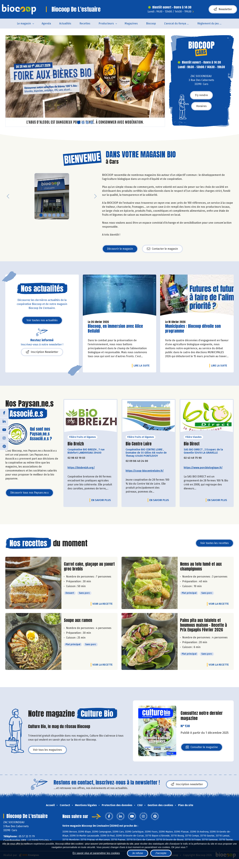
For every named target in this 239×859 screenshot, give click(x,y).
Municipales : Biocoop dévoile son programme (193, 328)
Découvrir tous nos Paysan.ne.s (29, 492)
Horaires (201, 106)
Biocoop (151, 23)
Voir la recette (102, 603)
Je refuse (137, 853)
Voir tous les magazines (47, 749)
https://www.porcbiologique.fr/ (203, 467)
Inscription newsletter (187, 784)
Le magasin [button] (24, 23)
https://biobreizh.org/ (81, 467)
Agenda (46, 23)
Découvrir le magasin (120, 248)
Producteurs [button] (106, 23)
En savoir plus (101, 500)
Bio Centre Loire (139, 443)
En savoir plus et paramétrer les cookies (96, 853)
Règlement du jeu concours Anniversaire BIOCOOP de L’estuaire (211, 23)
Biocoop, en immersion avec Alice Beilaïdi (115, 328)
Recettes (85, 23)
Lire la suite (142, 365)
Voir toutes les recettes (214, 543)
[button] (8, 81)
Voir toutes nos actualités (42, 320)
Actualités (65, 23)
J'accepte (160, 853)
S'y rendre (201, 95)
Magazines (131, 23)
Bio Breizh (76, 443)
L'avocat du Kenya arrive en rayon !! (178, 23)
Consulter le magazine (202, 748)
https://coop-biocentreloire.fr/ (145, 470)
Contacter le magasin (162, 249)
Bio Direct (191, 443)
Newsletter (223, 9)
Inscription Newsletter (42, 352)
